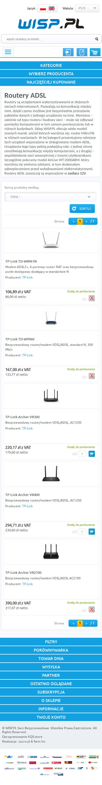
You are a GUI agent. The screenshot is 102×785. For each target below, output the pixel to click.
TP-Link (27, 277)
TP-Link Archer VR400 (22, 495)
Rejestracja (82, 52)
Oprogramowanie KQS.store (22, 737)
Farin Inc (40, 741)
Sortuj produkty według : (22, 187)
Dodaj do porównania (81, 291)
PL (43, 8)
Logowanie (68, 52)
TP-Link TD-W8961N (21, 261)
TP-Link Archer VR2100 (23, 572)
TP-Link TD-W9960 (19, 339)
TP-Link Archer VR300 (22, 417)
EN (51, 8)
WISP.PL (51, 23)
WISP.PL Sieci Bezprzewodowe (27, 728)
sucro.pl (24, 741)
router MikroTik (82, 133)
